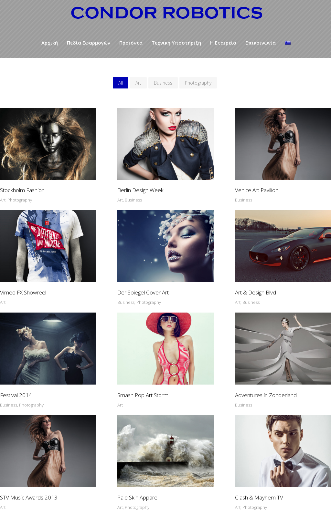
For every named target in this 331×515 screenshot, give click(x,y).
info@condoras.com (207, 471)
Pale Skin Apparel (186, 363)
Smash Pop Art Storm (273, 271)
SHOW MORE (166, 398)
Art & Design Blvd (103, 271)
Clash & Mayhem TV (272, 363)
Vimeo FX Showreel (271, 180)
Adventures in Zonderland (31, 363)
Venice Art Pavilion (187, 180)
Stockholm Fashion (22, 180)
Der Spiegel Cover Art (25, 271)
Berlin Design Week (106, 180)
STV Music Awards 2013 (111, 363)
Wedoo (225, 503)
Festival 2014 (182, 271)
